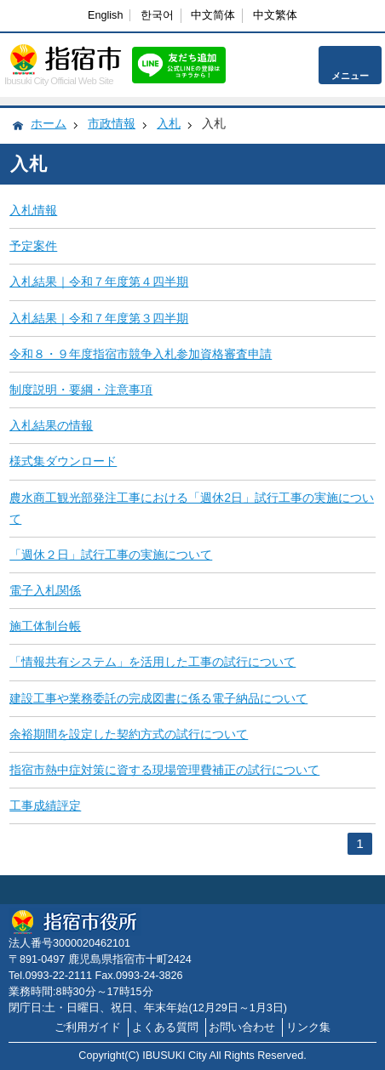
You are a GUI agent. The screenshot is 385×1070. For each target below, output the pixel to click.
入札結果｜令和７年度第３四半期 (98, 318)
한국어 (157, 15)
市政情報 (111, 123)
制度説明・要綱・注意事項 (80, 389)
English (105, 15)
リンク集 (308, 1027)
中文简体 (213, 15)
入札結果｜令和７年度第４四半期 (98, 281)
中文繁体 (275, 15)
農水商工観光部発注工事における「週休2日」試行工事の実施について (191, 508)
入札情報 (33, 210)
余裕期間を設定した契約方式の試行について (128, 734)
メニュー (350, 76)
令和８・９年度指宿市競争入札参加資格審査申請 (140, 354)
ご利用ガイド (88, 1027)
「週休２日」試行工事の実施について (110, 554)
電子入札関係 (45, 590)
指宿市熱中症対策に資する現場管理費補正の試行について (164, 770)
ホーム (48, 123)
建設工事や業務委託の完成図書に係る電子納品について (158, 698)
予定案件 (33, 246)
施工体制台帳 (45, 626)
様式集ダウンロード (63, 461)
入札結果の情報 (51, 425)
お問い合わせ (242, 1027)
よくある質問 (165, 1027)
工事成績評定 (45, 805)
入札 (169, 123)
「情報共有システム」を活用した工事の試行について (152, 662)
